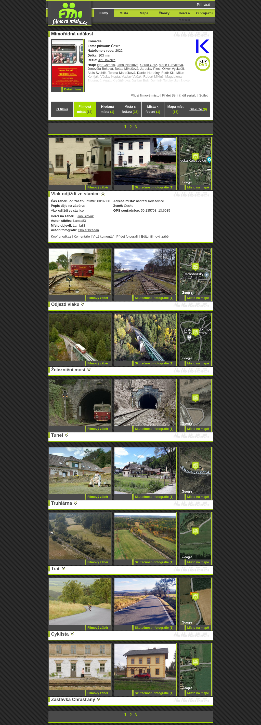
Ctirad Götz (148, 65)
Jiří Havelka (106, 60)
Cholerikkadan (88, 230)
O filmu (62, 109)
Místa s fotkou (130, 109)
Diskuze (198, 109)
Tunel (57, 435)
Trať (55, 568)
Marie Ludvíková (171, 65)
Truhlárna (61, 503)
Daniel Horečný (148, 73)
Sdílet (203, 95)
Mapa (144, 13)
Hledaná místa (107, 109)
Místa (124, 13)
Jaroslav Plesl (150, 69)
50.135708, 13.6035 (155, 210)
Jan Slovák (85, 216)
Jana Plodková (127, 65)
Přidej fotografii (127, 236)
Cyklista (60, 634)
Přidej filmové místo (145, 95)
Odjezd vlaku (65, 304)
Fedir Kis (167, 73)
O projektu (204, 13)
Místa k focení (153, 109)
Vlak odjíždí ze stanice (75, 193)
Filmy (103, 13)
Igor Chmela (106, 65)
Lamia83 (79, 221)
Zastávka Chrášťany (73, 699)
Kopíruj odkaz (61, 236)
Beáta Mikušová (126, 69)
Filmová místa (84, 109)
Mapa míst (175, 109)
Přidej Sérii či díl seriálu (179, 95)
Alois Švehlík (97, 73)
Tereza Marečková (121, 73)
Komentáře (82, 236)
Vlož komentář (103, 236)
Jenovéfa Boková (100, 69)
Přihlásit (203, 5)
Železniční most (68, 369)
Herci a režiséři (184, 16)
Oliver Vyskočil (173, 69)
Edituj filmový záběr (155, 236)
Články (164, 13)
